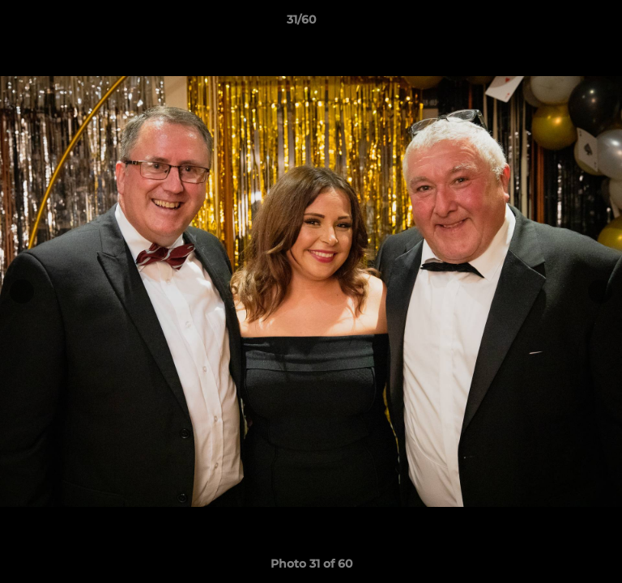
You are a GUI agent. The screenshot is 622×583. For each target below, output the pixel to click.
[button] (563, 23)
